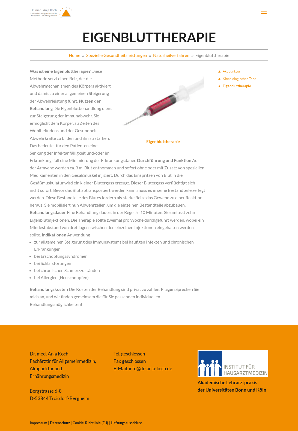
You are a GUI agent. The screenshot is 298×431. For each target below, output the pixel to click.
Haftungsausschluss (126, 423)
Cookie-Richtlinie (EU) (90, 423)
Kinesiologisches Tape (239, 78)
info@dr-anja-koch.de (150, 368)
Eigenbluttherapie (237, 86)
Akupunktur (231, 71)
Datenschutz (60, 423)
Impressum (38, 423)
